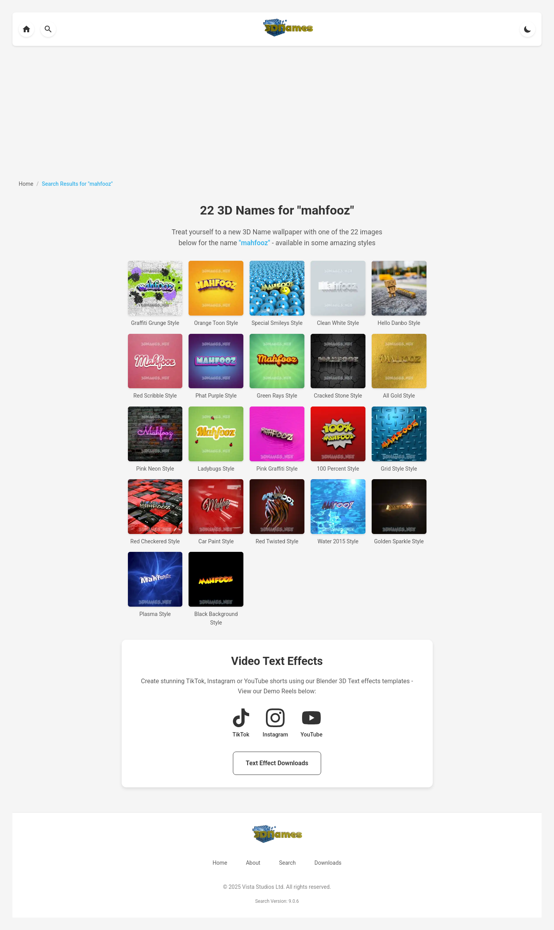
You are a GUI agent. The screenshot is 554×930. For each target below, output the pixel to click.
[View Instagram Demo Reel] (275, 723)
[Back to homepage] (26, 29)
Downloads (328, 863)
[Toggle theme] (527, 29)
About (253, 863)
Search (287, 863)
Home (220, 863)
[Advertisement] (277, 112)
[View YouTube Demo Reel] (311, 723)
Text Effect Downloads (277, 763)
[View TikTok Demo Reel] (241, 723)
